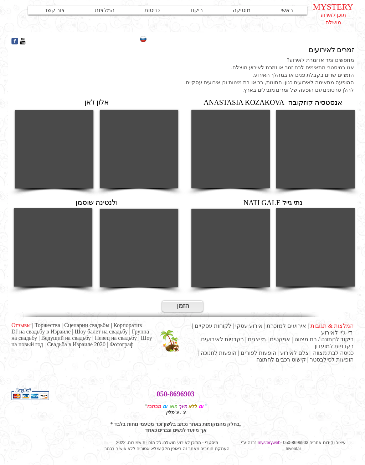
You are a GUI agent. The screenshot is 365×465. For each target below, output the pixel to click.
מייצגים (257, 339)
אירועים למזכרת (286, 326)
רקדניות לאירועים (222, 339)
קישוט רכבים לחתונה (281, 360)
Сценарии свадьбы (86, 325)
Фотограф (121, 344)
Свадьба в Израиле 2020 (76, 344)
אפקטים (280, 339)
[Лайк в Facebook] (86, 41)
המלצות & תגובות (332, 326)
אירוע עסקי (249, 326)
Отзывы (21, 325)
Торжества (47, 325)
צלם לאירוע (294, 353)
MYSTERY (333, 6)
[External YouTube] (54, 149)
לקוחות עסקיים (213, 326)
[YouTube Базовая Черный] (22, 41)
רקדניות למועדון (334, 346)
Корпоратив (127, 325)
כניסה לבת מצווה (333, 353)
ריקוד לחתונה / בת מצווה (324, 339)
